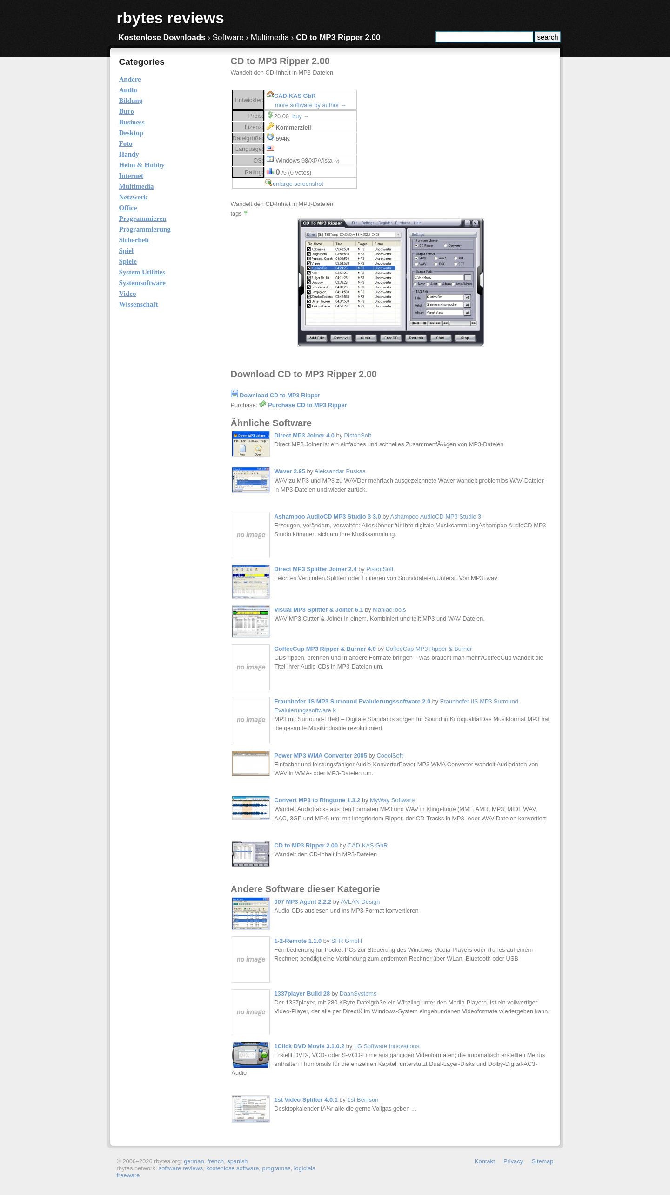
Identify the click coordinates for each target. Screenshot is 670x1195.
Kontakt (485, 1161)
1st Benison (362, 1099)
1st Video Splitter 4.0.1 (306, 1099)
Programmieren (143, 218)
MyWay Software (392, 800)
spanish (237, 1161)
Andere (130, 79)
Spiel (126, 250)
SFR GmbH (346, 940)
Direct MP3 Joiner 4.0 (305, 435)
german (194, 1161)
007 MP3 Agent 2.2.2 (303, 901)
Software (228, 37)
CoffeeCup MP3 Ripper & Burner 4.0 (325, 648)
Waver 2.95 (290, 471)
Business (132, 122)
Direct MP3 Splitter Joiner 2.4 (316, 569)
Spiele (128, 261)
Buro (126, 111)
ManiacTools (389, 609)
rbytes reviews (170, 18)
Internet (131, 175)
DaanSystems (358, 993)
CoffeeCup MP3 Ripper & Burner (428, 648)
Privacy (513, 1161)
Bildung (131, 100)
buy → (300, 116)
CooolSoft (390, 755)
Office (128, 208)
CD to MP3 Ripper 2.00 (306, 845)
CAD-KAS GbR (295, 95)
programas (276, 1168)
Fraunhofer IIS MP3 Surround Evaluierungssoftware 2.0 (353, 701)
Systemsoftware (142, 283)
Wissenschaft (138, 304)
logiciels (304, 1168)
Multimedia (270, 37)
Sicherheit (134, 240)
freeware (128, 1175)
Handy (129, 154)
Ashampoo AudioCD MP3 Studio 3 (436, 516)
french (216, 1161)
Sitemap (543, 1161)
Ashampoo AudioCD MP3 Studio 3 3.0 (328, 516)
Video (127, 293)
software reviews (181, 1168)
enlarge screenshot (298, 183)
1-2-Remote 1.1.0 (298, 940)
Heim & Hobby (142, 165)
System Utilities (142, 272)
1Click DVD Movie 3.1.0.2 (310, 1046)
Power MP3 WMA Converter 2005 (321, 755)
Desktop (131, 133)
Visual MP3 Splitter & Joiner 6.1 (319, 609)
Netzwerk (133, 197)
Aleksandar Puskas (340, 471)
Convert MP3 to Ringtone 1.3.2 (318, 800)
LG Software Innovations (386, 1046)
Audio (128, 90)
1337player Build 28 (302, 993)
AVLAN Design (360, 901)
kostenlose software (232, 1168)
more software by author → (311, 105)
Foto (126, 143)
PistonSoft (357, 435)
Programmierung (145, 229)
